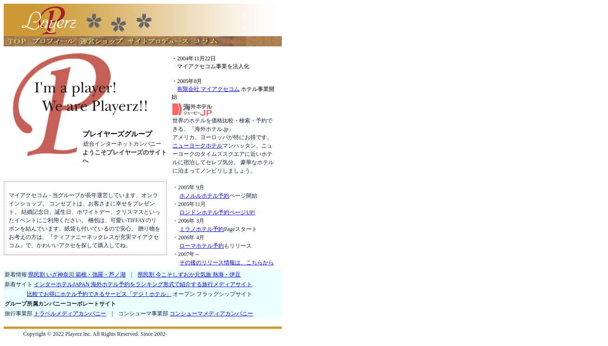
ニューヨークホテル (197, 145)
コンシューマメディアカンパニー (211, 313)
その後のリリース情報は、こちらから (226, 262)
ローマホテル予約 (201, 246)
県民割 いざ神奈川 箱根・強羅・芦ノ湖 (77, 274)
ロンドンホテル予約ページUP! (217, 212)
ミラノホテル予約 (201, 229)
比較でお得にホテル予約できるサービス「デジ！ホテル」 (99, 294)
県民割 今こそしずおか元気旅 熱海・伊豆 (189, 274)
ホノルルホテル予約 (204, 195)
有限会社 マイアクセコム (208, 89)
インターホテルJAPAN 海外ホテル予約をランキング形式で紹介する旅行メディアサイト (143, 284)
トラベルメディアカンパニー (70, 313)
